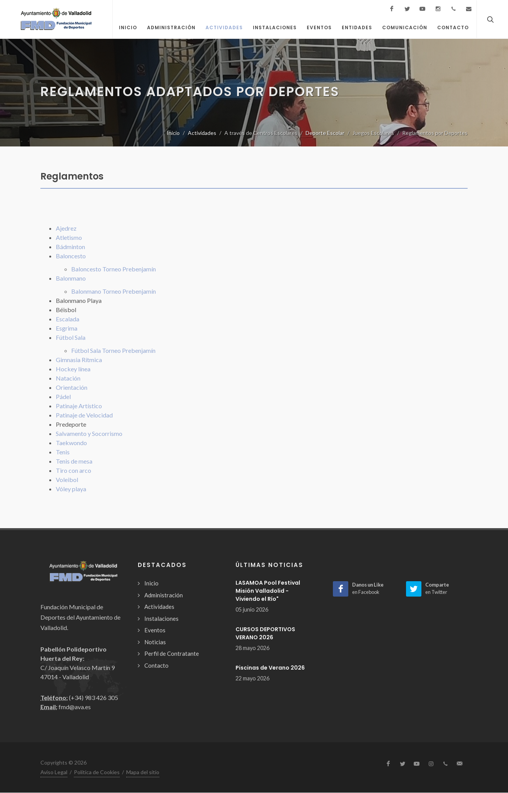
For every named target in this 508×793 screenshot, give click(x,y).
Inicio (173, 133)
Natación (68, 378)
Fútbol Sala (70, 337)
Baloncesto (71, 255)
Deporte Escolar (325, 133)
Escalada (67, 319)
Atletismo (69, 237)
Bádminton (70, 246)
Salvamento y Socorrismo (89, 433)
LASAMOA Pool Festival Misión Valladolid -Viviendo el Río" (268, 591)
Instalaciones (161, 618)
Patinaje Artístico (79, 405)
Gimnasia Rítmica (79, 359)
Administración (163, 595)
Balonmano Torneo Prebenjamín (113, 291)
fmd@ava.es (74, 706)
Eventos (154, 630)
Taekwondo (71, 442)
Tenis (63, 452)
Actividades (202, 133)
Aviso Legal (53, 772)
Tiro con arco (73, 470)
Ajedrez (66, 228)
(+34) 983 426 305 (93, 697)
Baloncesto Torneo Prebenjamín (113, 269)
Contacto (156, 665)
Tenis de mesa (74, 461)
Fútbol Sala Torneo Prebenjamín (113, 350)
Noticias (155, 641)
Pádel (63, 396)
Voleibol (67, 479)
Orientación (71, 387)
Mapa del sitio (142, 772)
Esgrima (66, 328)
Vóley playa (71, 488)
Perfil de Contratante (171, 653)
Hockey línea (73, 368)
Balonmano (71, 278)
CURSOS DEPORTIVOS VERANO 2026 (265, 633)
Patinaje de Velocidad (84, 415)
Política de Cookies (97, 772)
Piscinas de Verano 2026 (270, 668)
